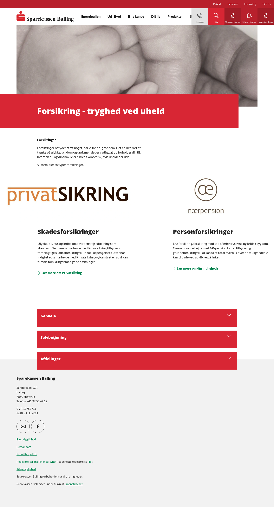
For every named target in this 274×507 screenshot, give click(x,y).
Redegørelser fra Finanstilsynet (36, 461)
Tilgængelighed (26, 469)
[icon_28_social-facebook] (37, 426)
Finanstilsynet (74, 484)
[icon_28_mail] (23, 426)
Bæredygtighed (26, 439)
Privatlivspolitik (27, 454)
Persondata (24, 446)
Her (90, 461)
